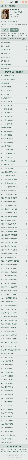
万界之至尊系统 (11, 36)
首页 (2, 6)
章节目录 (14, 30)
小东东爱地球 (18, 12)
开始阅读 (5, 30)
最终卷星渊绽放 (12, 21)
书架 (2, 2)
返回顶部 (25, 320)
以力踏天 (10, 449)
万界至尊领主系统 (13, 34)
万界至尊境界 (13, 6)
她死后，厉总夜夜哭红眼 (14, 451)
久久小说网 (14, 2)
